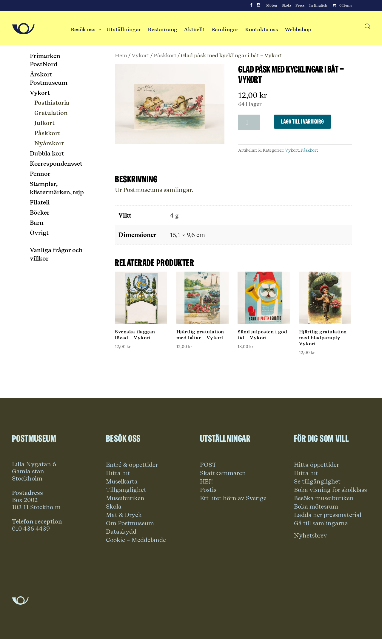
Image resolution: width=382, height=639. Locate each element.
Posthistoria (51, 102)
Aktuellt (194, 29)
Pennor (40, 173)
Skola (286, 5)
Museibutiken (125, 498)
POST (208, 464)
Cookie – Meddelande (136, 539)
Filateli (40, 202)
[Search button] (367, 26)
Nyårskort (49, 143)
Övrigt (39, 232)
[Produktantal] (249, 122)
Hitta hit (118, 473)
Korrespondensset (56, 163)
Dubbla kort (47, 153)
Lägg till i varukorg (302, 121)
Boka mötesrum (316, 506)
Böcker (40, 212)
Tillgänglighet (126, 489)
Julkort (44, 123)
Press (300, 5)
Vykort (140, 55)
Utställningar (123, 29)
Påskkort (165, 55)
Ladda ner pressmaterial (327, 514)
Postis (208, 489)
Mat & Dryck (124, 514)
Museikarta (122, 481)
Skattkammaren (223, 473)
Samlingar (225, 29)
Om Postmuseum (130, 523)
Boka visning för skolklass (330, 489)
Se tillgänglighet (317, 481)
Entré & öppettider (132, 464)
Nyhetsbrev (310, 535)
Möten (271, 5)
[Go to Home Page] (23, 28)
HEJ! (206, 481)
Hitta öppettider (316, 464)
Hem (121, 55)
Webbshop (298, 29)
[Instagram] (258, 5)
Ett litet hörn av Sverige (233, 498)
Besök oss (85, 29)
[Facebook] (251, 5)
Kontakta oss (261, 29)
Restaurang (162, 29)
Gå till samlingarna (321, 523)
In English (318, 5)
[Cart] (342, 5)
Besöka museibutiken (324, 498)
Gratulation (51, 112)
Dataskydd (121, 531)
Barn (37, 222)
